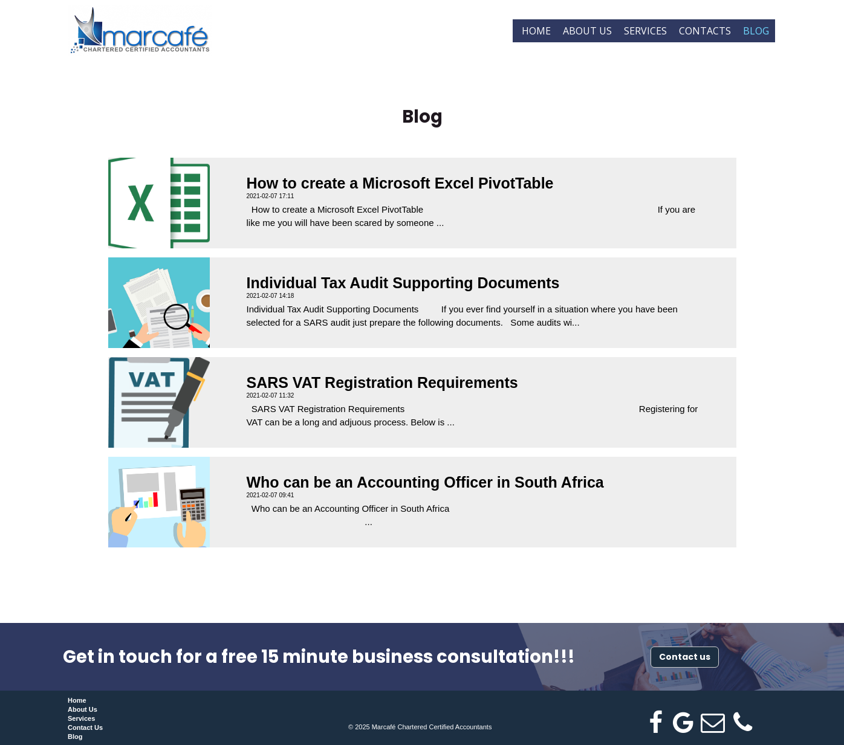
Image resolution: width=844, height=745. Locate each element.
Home (536, 30)
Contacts (705, 30)
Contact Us (85, 727)
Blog (756, 30)
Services (645, 30)
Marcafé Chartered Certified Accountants (432, 726)
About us (587, 30)
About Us (82, 709)
